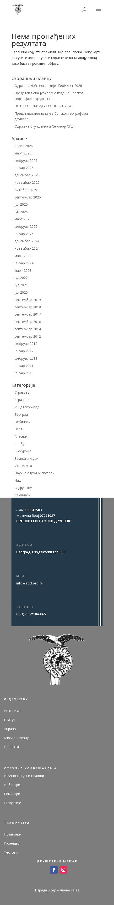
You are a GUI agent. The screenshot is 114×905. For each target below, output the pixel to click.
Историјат (12, 710)
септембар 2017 (28, 314)
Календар (12, 843)
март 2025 (23, 219)
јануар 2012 (24, 351)
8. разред (22, 399)
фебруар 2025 (26, 226)
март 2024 (23, 255)
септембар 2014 (28, 329)
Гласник (21, 436)
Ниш (18, 480)
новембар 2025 (27, 182)
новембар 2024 (27, 248)
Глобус (20, 443)
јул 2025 (21, 204)
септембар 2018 (28, 307)
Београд (21, 414)
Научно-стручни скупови (34, 473)
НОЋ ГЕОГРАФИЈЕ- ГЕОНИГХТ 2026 (43, 106)
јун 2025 (21, 211)
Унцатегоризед (27, 407)
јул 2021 (21, 285)
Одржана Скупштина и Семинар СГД (44, 126)
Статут (10, 719)
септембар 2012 (28, 336)
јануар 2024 (24, 263)
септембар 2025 (28, 197)
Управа (10, 729)
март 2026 (23, 153)
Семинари (23, 495)
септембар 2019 (28, 299)
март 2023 (23, 270)
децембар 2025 (27, 175)
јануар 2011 (24, 365)
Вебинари (23, 422)
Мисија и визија (17, 738)
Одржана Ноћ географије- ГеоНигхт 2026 (48, 85)
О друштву (23, 487)
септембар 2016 (28, 321)
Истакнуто (23, 465)
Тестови (11, 852)
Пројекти (11, 746)
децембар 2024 (27, 241)
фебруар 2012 (26, 343)
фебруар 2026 (26, 160)
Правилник (13, 834)
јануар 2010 (24, 373)
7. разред (22, 392)
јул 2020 (21, 292)
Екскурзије (23, 451)
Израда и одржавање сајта (57, 890)
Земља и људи (26, 458)
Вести (19, 429)
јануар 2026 (24, 167)
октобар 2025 (26, 190)
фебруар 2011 (26, 358)
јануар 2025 (24, 234)
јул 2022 (21, 277)
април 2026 (24, 145)
